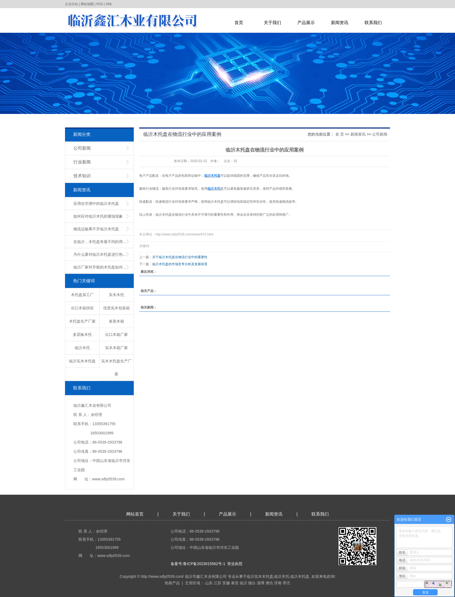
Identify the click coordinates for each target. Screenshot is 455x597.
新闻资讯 (339, 22)
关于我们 (272, 22)
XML (109, 4)
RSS (99, 4)
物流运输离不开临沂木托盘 (96, 229)
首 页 (339, 134)
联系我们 (373, 22)
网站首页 (135, 514)
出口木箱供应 (82, 308)
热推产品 (172, 583)
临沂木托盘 (299, 576)
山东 (209, 583)
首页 (239, 22)
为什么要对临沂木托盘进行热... (99, 254)
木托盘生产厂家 (82, 321)
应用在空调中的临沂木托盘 (96, 203)
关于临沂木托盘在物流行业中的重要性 (179, 257)
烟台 (252, 583)
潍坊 (269, 583)
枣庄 (286, 583)
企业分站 (71, 4)
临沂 (243, 583)
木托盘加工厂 (82, 295)
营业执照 (234, 564)
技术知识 (82, 175)
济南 (278, 583)
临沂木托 (82, 348)
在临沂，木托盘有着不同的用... (99, 242)
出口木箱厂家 (116, 334)
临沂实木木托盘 (82, 361)
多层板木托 (82, 334)
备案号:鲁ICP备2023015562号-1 (198, 564)
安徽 (226, 583)
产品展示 (306, 22)
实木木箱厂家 (116, 348)
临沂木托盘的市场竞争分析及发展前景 (179, 264)
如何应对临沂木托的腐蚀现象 (98, 216)
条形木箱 (116, 321)
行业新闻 (82, 162)
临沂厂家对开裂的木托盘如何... (99, 267)
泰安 (235, 583)
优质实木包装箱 (116, 308)
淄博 (260, 583)
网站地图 (87, 4)
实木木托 (116, 295)
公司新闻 (82, 148)
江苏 (217, 583)
